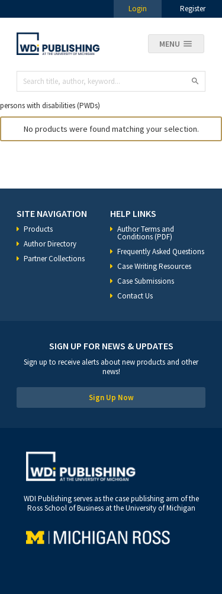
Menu (169, 43)
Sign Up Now (111, 397)
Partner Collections (54, 259)
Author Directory (50, 244)
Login (137, 9)
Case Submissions (145, 281)
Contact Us (135, 296)
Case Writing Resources (154, 266)
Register (192, 9)
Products (38, 229)
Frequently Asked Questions (160, 251)
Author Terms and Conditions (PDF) (145, 233)
